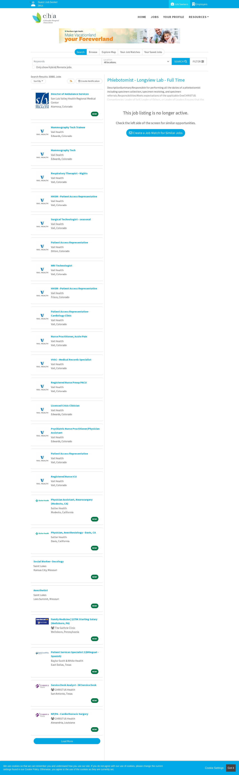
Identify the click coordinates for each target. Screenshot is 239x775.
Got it (231, 768)
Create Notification (89, 81)
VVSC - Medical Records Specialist (71, 359)
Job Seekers (179, 4)
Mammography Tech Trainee (68, 127)
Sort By (37, 81)
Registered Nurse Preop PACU (69, 382)
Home (142, 17)
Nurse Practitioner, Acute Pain (69, 336)
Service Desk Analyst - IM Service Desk (73, 685)
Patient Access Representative (69, 242)
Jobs (155, 17)
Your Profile (173, 17)
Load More (67, 741)
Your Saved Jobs (153, 52)
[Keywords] (67, 61)
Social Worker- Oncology (49, 561)
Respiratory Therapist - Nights (69, 173)
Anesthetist (41, 590)
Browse (93, 52)
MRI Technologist (61, 265)
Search (80, 52)
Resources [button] (197, 17)
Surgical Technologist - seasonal (71, 219)
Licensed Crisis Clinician (65, 405)
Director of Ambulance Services (70, 94)
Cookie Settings (214, 768)
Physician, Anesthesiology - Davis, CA (73, 532)
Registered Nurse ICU (64, 476)
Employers (199, 4)
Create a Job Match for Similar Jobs (155, 133)
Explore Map (109, 52)
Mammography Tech (63, 150)
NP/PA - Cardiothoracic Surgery (69, 714)
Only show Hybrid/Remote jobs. (54, 67)
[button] (198, 61)
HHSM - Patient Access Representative (74, 196)
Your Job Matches (130, 52)
